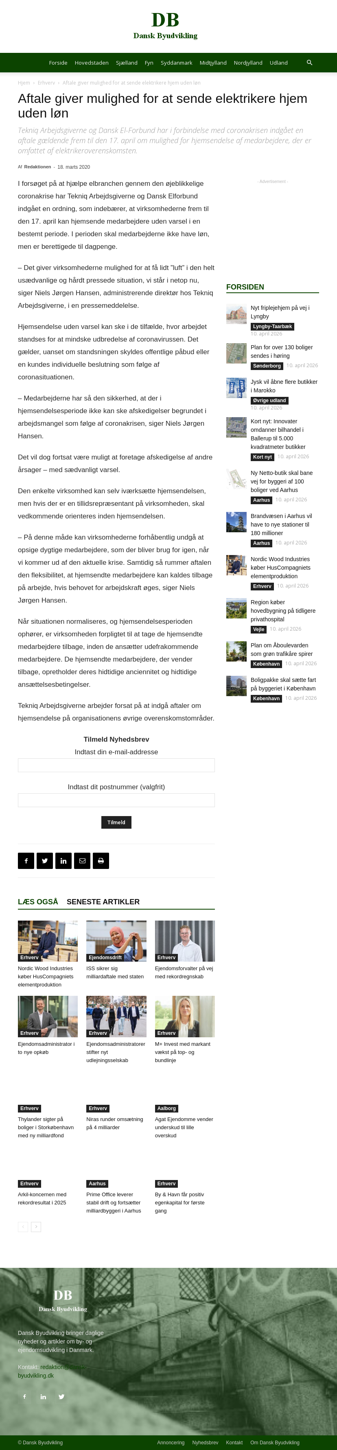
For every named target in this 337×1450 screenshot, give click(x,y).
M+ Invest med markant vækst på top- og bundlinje (182, 1052)
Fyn (149, 62)
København (266, 664)
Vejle (258, 629)
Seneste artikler (103, 902)
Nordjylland (248, 62)
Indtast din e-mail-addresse (116, 752)
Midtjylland (213, 62)
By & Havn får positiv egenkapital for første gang (180, 1202)
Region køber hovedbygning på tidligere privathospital (283, 611)
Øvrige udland (269, 400)
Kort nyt (262, 457)
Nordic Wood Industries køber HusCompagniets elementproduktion (46, 976)
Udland (279, 62)
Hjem (24, 82)
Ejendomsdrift (105, 957)
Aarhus (97, 1184)
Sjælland (127, 62)
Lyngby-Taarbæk (272, 326)
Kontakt (234, 1443)
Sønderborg (267, 366)
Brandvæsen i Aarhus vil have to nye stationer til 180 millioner (281, 524)
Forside (58, 62)
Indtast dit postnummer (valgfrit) (116, 787)
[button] (309, 63)
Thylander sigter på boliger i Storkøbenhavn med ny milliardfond (46, 1127)
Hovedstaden (92, 62)
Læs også (38, 902)
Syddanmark (177, 62)
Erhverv (46, 82)
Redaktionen (37, 166)
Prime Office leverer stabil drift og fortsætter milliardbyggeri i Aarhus (113, 1202)
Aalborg (167, 1108)
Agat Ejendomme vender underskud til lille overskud (184, 1127)
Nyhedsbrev (206, 1443)
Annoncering (170, 1443)
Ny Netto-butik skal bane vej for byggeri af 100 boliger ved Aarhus (282, 481)
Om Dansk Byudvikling (275, 1443)
